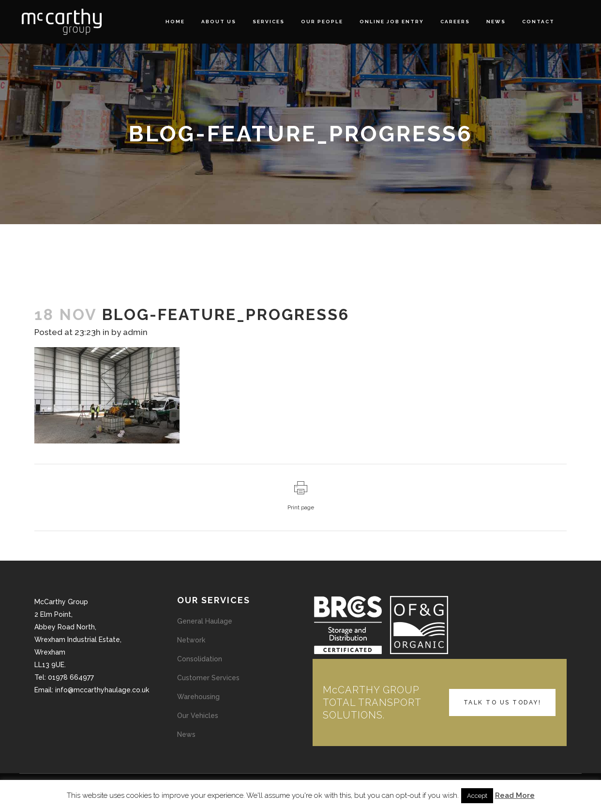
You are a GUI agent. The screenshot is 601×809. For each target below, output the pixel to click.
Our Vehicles (197, 715)
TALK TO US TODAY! (502, 702)
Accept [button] (477, 795)
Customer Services (208, 678)
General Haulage (204, 621)
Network (191, 640)
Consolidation (199, 659)
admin (135, 332)
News (186, 734)
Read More (515, 795)
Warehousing (198, 697)
